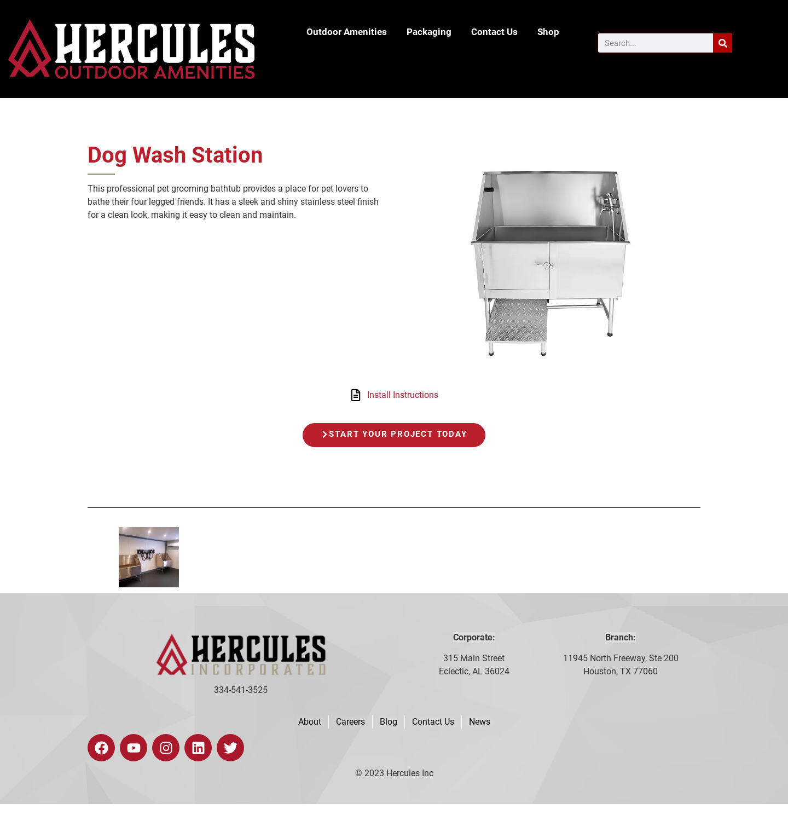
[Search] (722, 43)
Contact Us (494, 31)
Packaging (429, 31)
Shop (548, 31)
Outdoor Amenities (346, 31)
